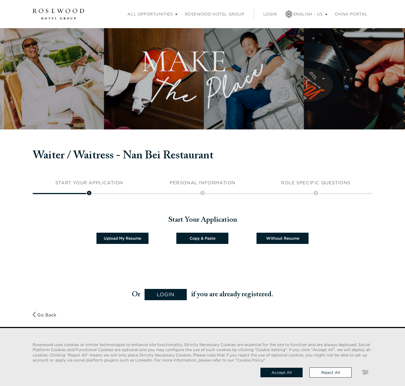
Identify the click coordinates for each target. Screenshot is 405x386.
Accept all (281, 372)
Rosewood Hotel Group (214, 14)
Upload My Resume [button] (122, 238)
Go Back (44, 315)
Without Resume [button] (282, 238)
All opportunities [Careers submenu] (150, 14)
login (165, 294)
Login (270, 14)
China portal (351, 14)
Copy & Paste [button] (202, 238)
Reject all (330, 372)
